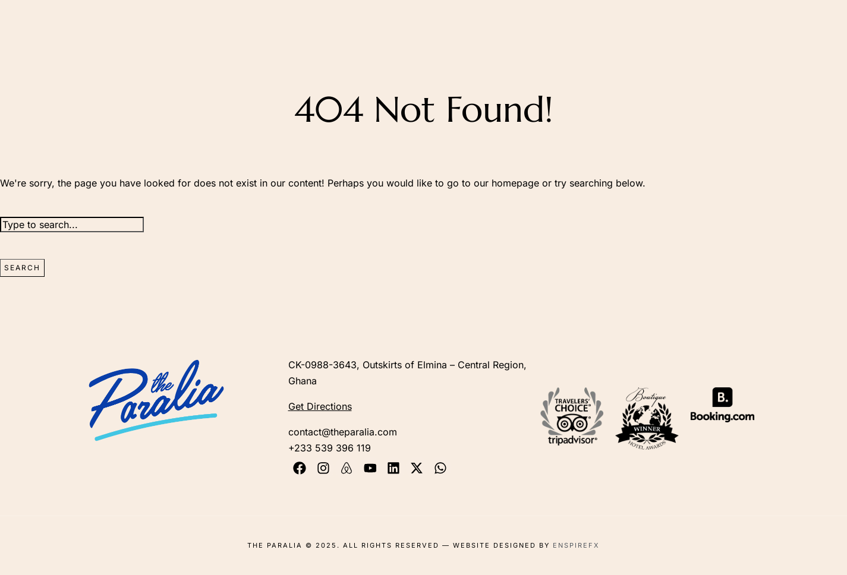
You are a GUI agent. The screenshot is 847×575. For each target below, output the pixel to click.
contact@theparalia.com (342, 432)
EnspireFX (576, 545)
